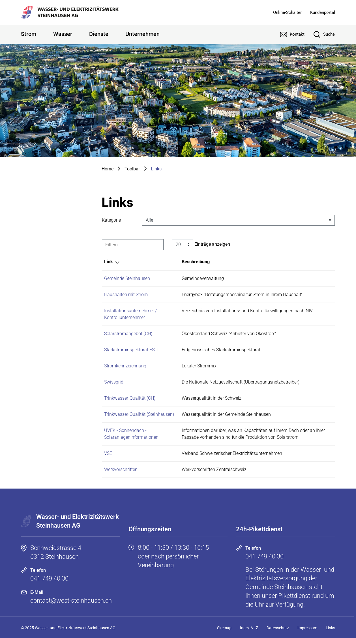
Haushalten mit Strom (126, 294)
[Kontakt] (288, 34)
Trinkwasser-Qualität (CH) (129, 398)
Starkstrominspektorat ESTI (131, 349)
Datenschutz (278, 628)
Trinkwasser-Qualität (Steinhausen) (139, 414)
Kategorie (111, 220)
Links (330, 628)
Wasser (62, 34)
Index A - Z (249, 628)
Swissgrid (113, 382)
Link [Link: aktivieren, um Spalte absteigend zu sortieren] (108, 261)
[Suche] (320, 34)
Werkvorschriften (121, 469)
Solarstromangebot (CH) (128, 333)
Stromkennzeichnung (125, 366)
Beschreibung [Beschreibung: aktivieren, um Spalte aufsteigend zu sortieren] (196, 261)
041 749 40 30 (49, 578)
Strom (28, 34)
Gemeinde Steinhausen (127, 278)
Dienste (98, 34)
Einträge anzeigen (201, 244)
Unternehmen (142, 34)
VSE (108, 453)
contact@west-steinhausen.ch (71, 600)
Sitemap (224, 628)
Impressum (307, 628)
